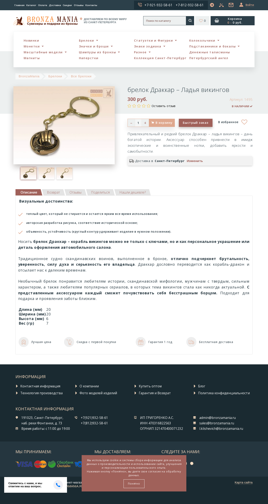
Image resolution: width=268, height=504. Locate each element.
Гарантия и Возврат (155, 393)
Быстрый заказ (195, 123)
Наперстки (89, 58)
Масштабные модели (43, 52)
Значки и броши (94, 46)
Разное (140, 52)
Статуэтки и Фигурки (153, 40)
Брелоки (86, 40)
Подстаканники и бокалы (212, 46)
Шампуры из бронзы (97, 52)
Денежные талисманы (209, 52)
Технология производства (41, 393)
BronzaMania (29, 76)
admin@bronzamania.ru (217, 418)
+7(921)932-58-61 (94, 418)
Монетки (32, 46)
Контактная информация (40, 386)
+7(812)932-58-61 (94, 423)
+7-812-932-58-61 (190, 5)
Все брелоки (81, 76)
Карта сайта (244, 482)
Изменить (195, 161)
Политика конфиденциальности (224, 393)
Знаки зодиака (147, 46)
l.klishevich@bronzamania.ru (221, 428)
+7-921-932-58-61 (158, 5)
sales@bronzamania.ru (216, 423)
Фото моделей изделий (98, 393)
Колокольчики (202, 40)
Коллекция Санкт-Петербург (160, 58)
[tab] (53, 192)
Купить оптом (150, 386)
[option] (28, 173)
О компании (89, 386)
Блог (201, 386)
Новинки (31, 40)
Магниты (32, 58)
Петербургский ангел (208, 58)
